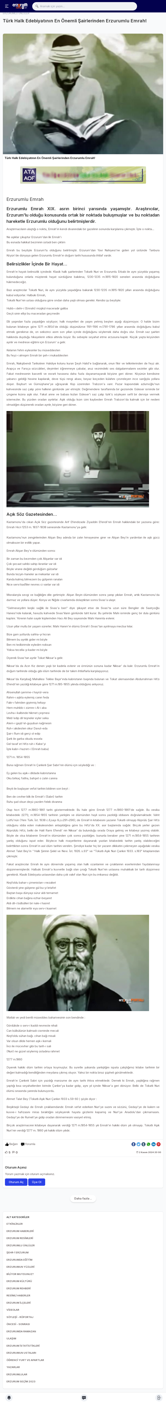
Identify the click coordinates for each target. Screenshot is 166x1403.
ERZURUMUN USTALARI (21, 1352)
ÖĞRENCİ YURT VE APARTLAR (25, 1360)
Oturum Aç (16, 1182)
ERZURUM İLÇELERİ (18, 1302)
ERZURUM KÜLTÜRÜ (19, 1281)
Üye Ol (36, 1182)
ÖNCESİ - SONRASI (18, 1324)
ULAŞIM (11, 1338)
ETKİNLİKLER (14, 1223)
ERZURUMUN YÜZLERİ (20, 1266)
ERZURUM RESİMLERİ (19, 1238)
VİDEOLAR (12, 1309)
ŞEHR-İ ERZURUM (17, 1252)
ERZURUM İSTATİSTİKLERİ (23, 1345)
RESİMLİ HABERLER (18, 1295)
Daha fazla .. (83, 1198)
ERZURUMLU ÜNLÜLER (20, 1245)
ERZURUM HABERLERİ (20, 1231)
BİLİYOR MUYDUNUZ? (20, 1274)
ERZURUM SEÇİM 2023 (20, 1381)
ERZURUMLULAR (16, 1374)
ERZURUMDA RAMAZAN (21, 1331)
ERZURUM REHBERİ (18, 1288)
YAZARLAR (13, 1367)
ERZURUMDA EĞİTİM (19, 1259)
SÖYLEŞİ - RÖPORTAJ (19, 1317)
